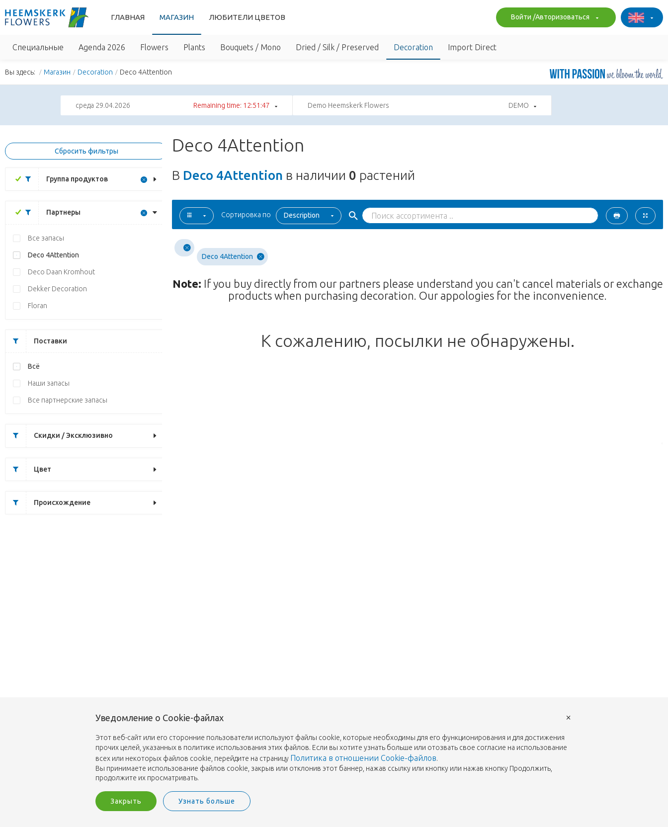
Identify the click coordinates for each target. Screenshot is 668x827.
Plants (194, 47)
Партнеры (49, 212)
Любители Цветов (247, 17)
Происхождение (47, 503)
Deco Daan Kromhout (61, 272)
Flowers (154, 47)
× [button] (569, 717)
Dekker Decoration (57, 289)
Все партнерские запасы (67, 400)
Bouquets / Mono (250, 47)
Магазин (177, 17)
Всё (34, 366)
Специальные (38, 47)
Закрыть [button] (126, 801)
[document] (334, 748)
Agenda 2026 (102, 47)
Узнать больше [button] (206, 801)
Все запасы (46, 238)
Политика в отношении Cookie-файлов (363, 757)
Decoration (413, 47)
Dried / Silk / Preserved (337, 47)
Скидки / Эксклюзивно (59, 435)
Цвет (28, 469)
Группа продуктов (63, 179)
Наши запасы (49, 383)
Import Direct (472, 47)
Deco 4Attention (53, 255)
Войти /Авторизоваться (553, 17)
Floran (37, 306)
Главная (128, 17)
